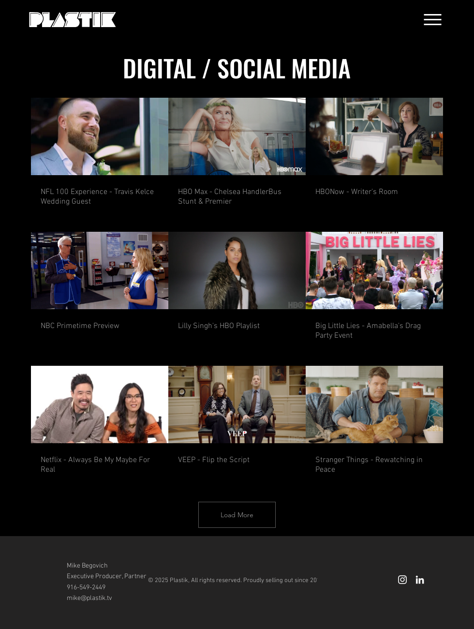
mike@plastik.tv (89, 598)
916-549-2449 (86, 588)
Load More (237, 514)
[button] (432, 19)
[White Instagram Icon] (402, 579)
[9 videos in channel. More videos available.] (237, 287)
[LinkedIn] (420, 579)
